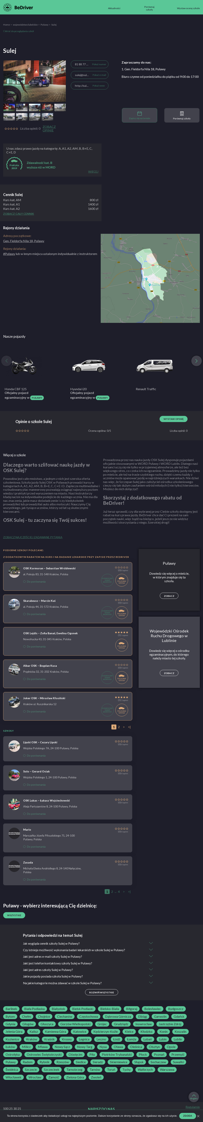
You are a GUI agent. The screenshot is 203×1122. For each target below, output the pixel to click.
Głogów (28, 1025)
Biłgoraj (131, 1010)
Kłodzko (146, 1032)
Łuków (10, 1048)
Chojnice (44, 1017)
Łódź (116, 1040)
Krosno (67, 1040)
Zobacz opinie (49, 128)
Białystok (58, 1010)
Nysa (103, 1048)
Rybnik (44, 1063)
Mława (43, 1048)
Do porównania (34, 581)
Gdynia (10, 1025)
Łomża (131, 1040)
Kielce (129, 1032)
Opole (171, 1048)
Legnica (84, 1040)
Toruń (111, 1070)
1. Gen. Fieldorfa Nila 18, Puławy (144, 69)
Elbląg (142, 1017)
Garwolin (160, 1017)
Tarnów (95, 1070)
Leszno (101, 1040)
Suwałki (178, 1063)
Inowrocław (143, 1025)
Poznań (159, 1055)
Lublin (178, 1040)
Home (6, 24)
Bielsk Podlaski (82, 1010)
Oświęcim (75, 1055)
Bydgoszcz (175, 1010)
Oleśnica (136, 1048)
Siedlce (81, 1063)
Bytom (10, 1017)
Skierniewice (118, 1063)
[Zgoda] (198, 1116)
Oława (118, 1048)
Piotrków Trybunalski (117, 1055)
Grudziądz (121, 1025)
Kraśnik (49, 1040)
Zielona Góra (75, 1078)
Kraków (31, 1040)
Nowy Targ (84, 1048)
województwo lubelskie (25, 24)
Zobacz (169, 595)
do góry (194, 1097)
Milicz (26, 1048)
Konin (164, 1032)
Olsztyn (154, 1048)
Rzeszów (62, 1063)
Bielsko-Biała (109, 1010)
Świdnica (12, 1070)
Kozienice (12, 1040)
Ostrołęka (13, 1055)
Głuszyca (47, 1025)
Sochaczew (158, 1063)
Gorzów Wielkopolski (75, 1025)
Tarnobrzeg (74, 1070)
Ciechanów (64, 1017)
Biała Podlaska (34, 1010)
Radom (28, 1063)
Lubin (163, 1040)
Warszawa (167, 1070)
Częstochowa (88, 1017)
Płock (143, 1055)
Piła (92, 1055)
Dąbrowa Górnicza (118, 1017)
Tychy (126, 1070)
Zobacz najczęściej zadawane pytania (32, 537)
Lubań (147, 1040)
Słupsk (139, 1063)
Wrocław (35, 1078)
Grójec (102, 1025)
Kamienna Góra (55, 1032)
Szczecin (31, 1070)
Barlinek (11, 1010)
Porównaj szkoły (182, 115)
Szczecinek (51, 1070)
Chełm (26, 1017)
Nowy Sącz (62, 1048)
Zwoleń (96, 1078)
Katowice (79, 1032)
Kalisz (34, 1032)
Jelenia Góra (14, 1032)
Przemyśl (177, 1055)
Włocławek (13, 1078)
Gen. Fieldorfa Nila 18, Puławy (23, 241)
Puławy (44, 24)
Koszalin (180, 1032)
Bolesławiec (152, 1010)
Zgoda (187, 1115)
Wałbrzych (145, 1070)
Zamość (53, 1078)
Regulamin (193, 1108)
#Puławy (9, 254)
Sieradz (98, 1063)
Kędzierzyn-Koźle (105, 1032)
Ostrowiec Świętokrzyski (44, 1055)
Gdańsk (179, 1017)
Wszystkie (14, 915)
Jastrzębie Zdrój (170, 1025)
